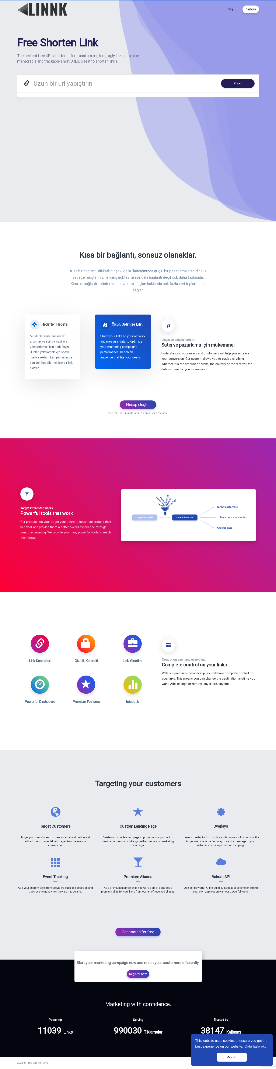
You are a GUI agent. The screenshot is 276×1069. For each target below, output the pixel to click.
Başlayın (251, 9)
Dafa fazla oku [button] (255, 1046)
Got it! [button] (231, 1057)
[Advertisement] (138, 137)
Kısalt (238, 83)
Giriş (230, 9)
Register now (138, 974)
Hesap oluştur (138, 404)
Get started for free (138, 932)
